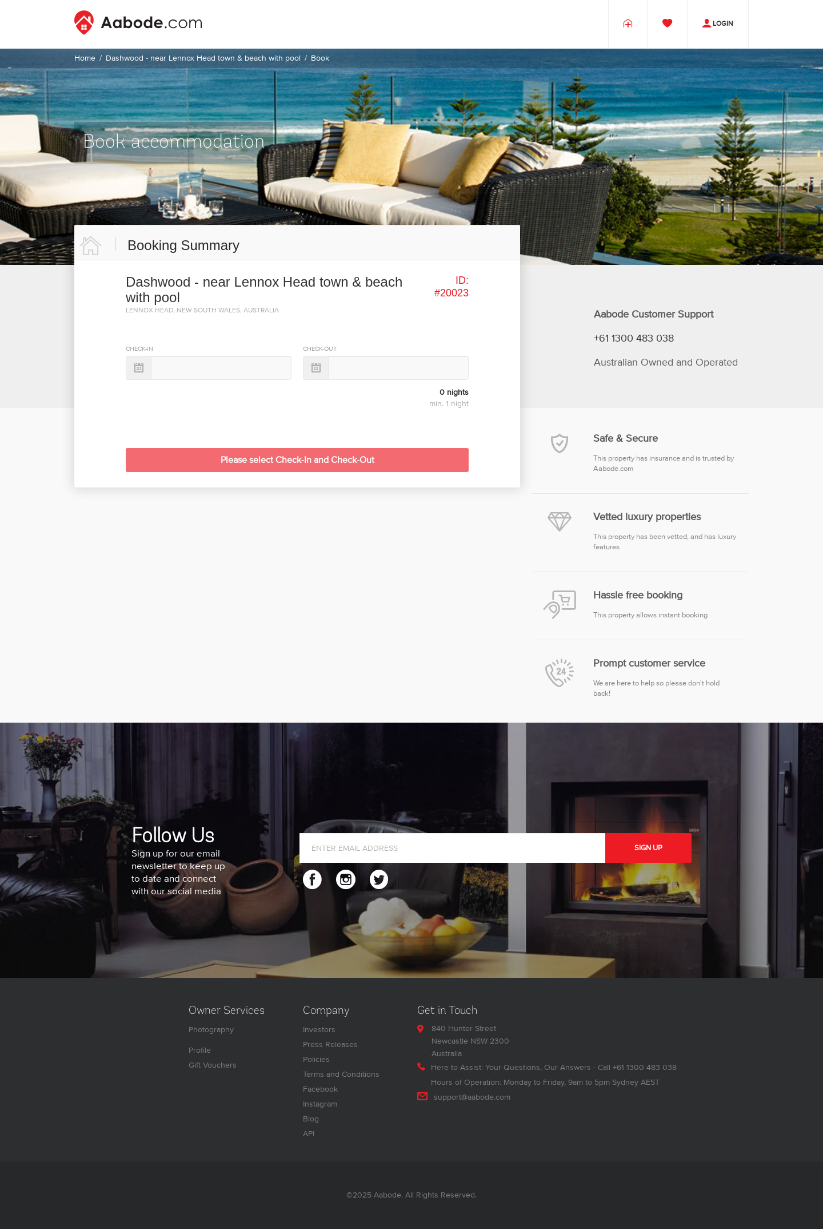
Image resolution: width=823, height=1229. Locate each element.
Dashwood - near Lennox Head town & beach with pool (203, 58)
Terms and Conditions (341, 1074)
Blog (311, 1119)
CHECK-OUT (320, 348)
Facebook (320, 1089)
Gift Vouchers (213, 1065)
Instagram (320, 1104)
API (308, 1134)
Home (84, 58)
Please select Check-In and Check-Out (297, 460)
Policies (316, 1059)
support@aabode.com (472, 1097)
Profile (200, 1050)
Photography (211, 1029)
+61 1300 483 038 (634, 338)
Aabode (387, 1195)
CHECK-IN (139, 348)
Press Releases (330, 1044)
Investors (319, 1029)
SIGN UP (648, 848)
